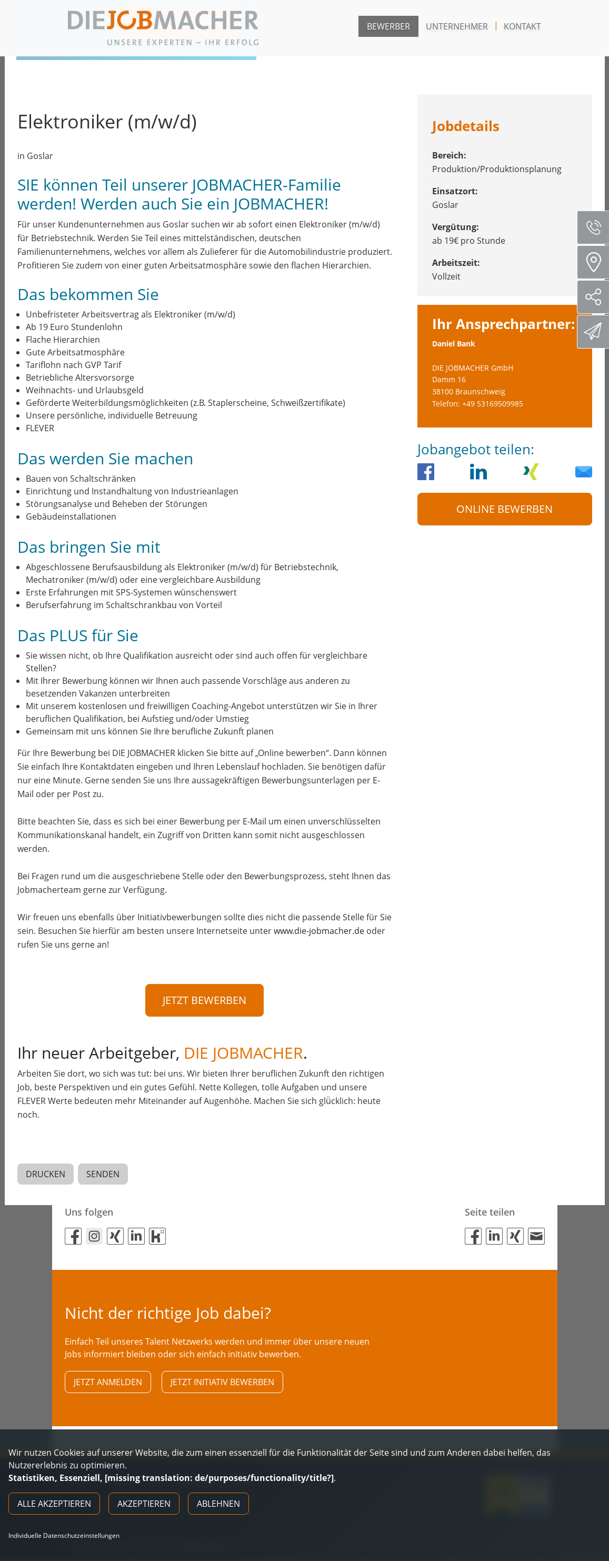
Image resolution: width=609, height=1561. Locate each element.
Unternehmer (457, 26)
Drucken (45, 1174)
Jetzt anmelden (108, 1382)
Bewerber (388, 26)
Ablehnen (218, 1503)
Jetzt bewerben (204, 1000)
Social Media (597, 297)
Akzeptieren (144, 1503)
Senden (102, 1174)
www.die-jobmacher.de (319, 931)
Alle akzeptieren (54, 1503)
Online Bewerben (504, 509)
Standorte (596, 262)
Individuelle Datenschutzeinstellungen (63, 1536)
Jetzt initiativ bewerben (222, 1382)
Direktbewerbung (594, 331)
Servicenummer (597, 227)
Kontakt (522, 26)
